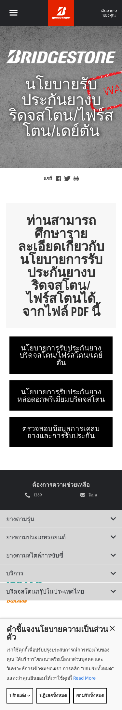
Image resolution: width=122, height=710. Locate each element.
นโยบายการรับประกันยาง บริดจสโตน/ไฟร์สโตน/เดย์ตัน (61, 355)
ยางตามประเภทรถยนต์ (61, 537)
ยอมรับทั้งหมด (90, 695)
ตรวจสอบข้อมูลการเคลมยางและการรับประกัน (61, 432)
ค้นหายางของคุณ (109, 13)
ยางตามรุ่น (61, 518)
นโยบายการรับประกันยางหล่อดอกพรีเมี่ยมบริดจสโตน (61, 395)
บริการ (61, 573)
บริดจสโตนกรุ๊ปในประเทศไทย (61, 591)
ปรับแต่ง (19, 695)
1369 (38, 495)
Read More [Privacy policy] (84, 678)
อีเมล (92, 495)
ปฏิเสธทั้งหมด (53, 695)
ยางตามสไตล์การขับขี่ (61, 555)
